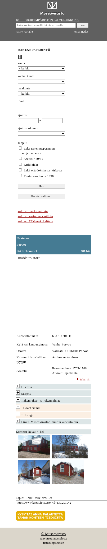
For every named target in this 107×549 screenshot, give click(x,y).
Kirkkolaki (31, 164)
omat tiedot (81, 31)
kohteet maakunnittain (33, 211)
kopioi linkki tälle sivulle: (34, 498)
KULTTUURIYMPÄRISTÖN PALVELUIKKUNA (47, 20)
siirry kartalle (25, 31)
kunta (21, 63)
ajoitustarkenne (28, 128)
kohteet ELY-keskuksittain (35, 221)
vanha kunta (26, 76)
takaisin (83, 379)
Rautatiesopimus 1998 (39, 176)
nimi (21, 101)
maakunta (24, 88)
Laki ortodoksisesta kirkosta (43, 170)
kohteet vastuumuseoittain (35, 216)
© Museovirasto (53, 534)
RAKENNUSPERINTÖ (34, 50)
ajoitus (22, 115)
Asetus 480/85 (33, 158)
